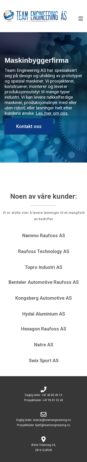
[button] (81, 18)
